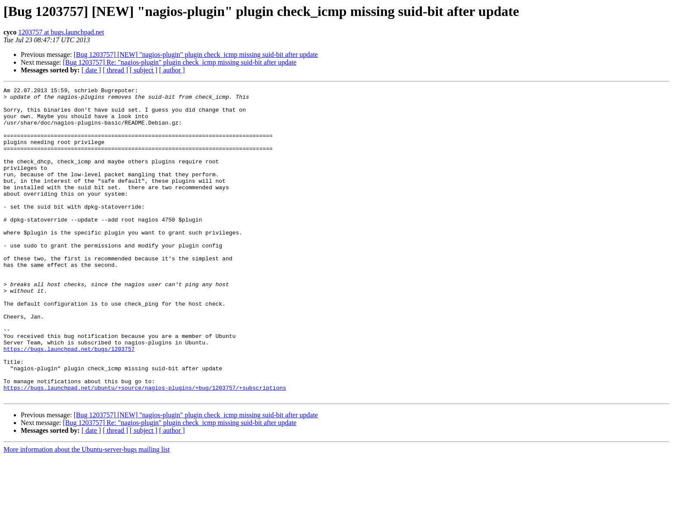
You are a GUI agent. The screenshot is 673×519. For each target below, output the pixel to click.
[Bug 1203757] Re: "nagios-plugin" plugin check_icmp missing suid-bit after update (179, 62)
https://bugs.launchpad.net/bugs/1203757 (69, 402)
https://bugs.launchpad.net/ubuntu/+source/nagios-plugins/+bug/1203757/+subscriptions (144, 448)
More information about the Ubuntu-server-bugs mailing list (86, 511)
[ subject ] (143, 70)
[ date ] (91, 70)
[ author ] (172, 70)
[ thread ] (115, 70)
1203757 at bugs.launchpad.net (61, 32)
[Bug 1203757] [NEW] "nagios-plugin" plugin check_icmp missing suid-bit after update (196, 54)
